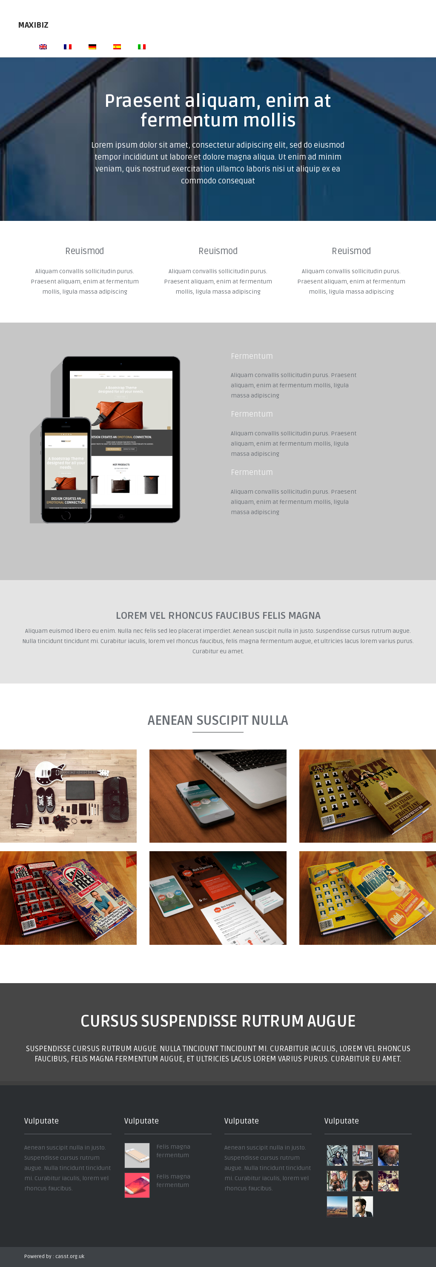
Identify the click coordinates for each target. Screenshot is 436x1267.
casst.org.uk (69, 1256)
